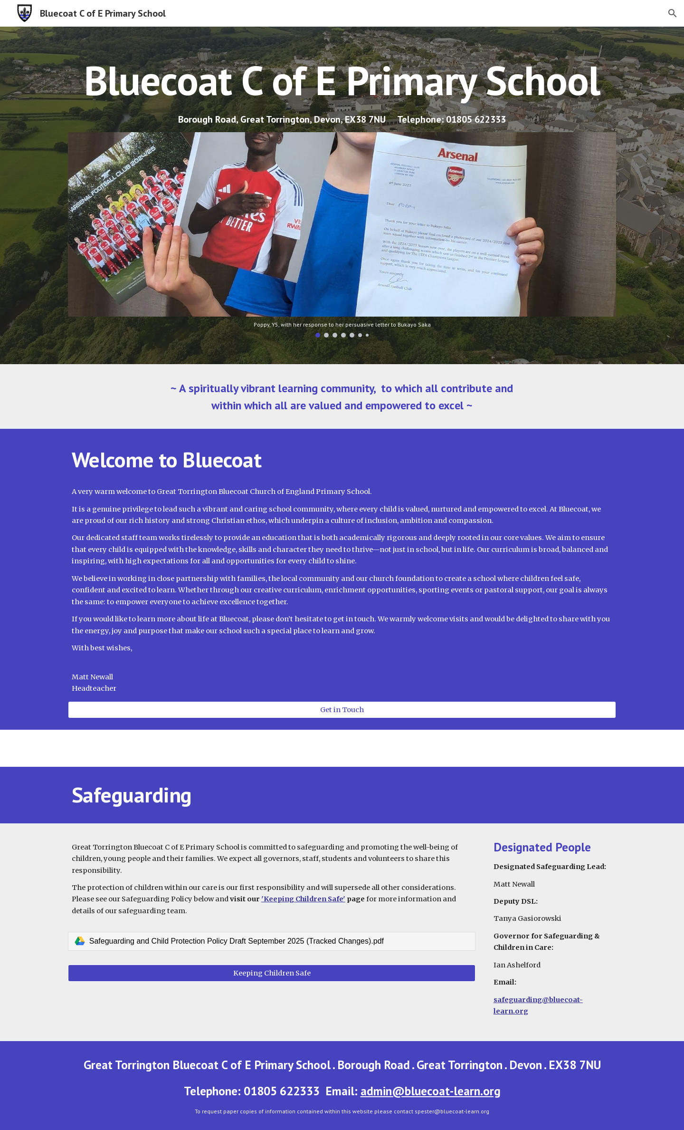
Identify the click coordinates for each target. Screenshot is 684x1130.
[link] (271, 941)
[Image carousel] (342, 235)
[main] (342, 80)
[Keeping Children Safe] (271, 973)
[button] (672, 13)
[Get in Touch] (342, 709)
